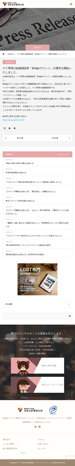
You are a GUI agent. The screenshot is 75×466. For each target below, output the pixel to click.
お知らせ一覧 (62, 154)
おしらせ (41, 448)
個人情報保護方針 (10, 448)
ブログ (23, 453)
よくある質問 (8, 444)
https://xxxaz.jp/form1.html (13, 120)
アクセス (41, 439)
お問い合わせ (43, 444)
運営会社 (6, 439)
